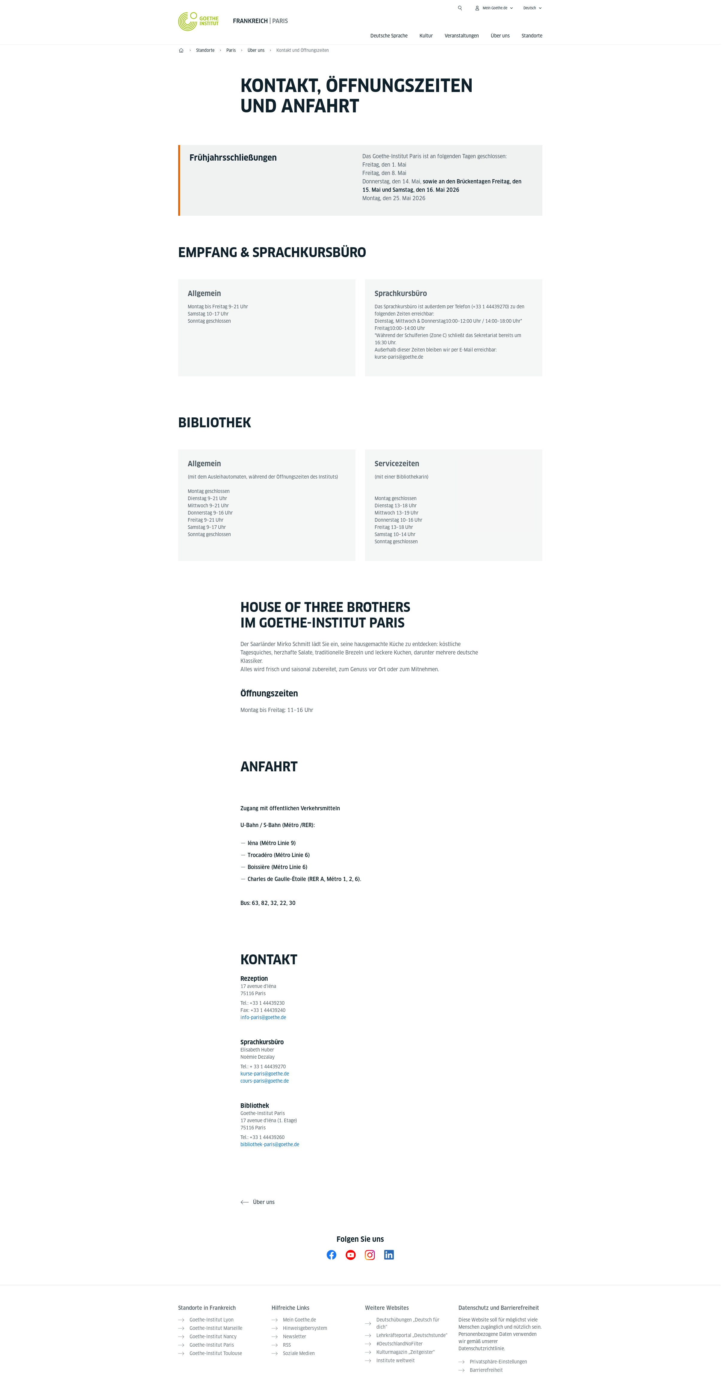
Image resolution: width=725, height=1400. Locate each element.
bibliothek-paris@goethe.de (269, 1144)
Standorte (532, 36)
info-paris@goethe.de (263, 1017)
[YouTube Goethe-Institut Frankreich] (351, 1255)
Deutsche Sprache (389, 36)
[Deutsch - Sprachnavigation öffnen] (532, 8)
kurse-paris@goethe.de (399, 357)
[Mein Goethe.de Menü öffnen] (494, 8)
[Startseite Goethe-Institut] (198, 21)
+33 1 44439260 (267, 1137)
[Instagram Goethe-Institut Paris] (370, 1255)
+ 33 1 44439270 (268, 1066)
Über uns (500, 36)
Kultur (426, 36)
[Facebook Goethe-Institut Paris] (331, 1255)
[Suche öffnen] (459, 8)
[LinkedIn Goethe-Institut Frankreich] (389, 1255)
